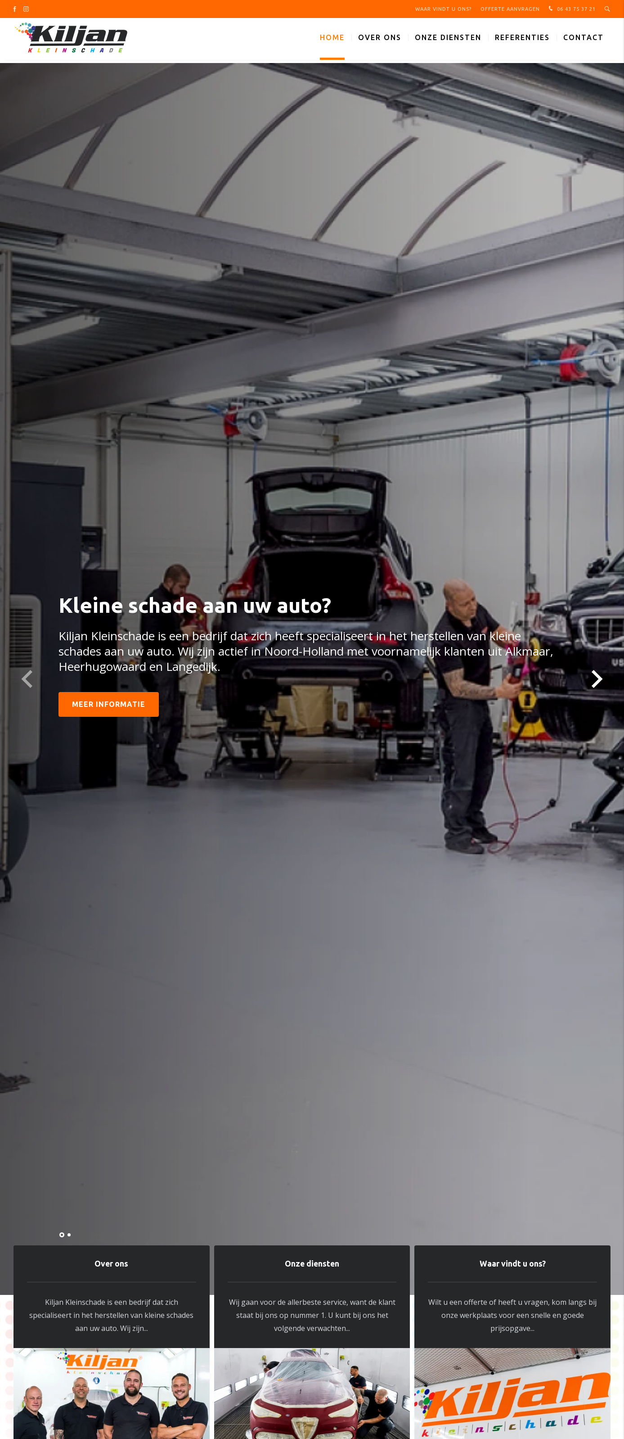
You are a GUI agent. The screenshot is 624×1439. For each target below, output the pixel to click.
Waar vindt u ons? (443, 9)
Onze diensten (448, 40)
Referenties (522, 40)
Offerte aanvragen (510, 9)
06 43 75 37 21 (571, 9)
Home (332, 40)
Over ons (379, 40)
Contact (583, 40)
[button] (62, 1235)
